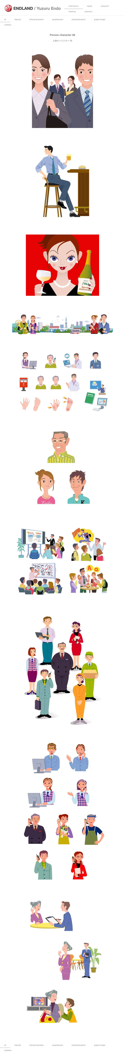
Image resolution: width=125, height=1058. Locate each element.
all (5, 19)
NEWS (89, 6)
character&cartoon (79, 19)
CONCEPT (105, 6)
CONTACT (88, 12)
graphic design (99, 19)
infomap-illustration (36, 19)
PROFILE (72, 12)
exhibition (7, 25)
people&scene (57, 19)
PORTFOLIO (73, 6)
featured (18, 19)
